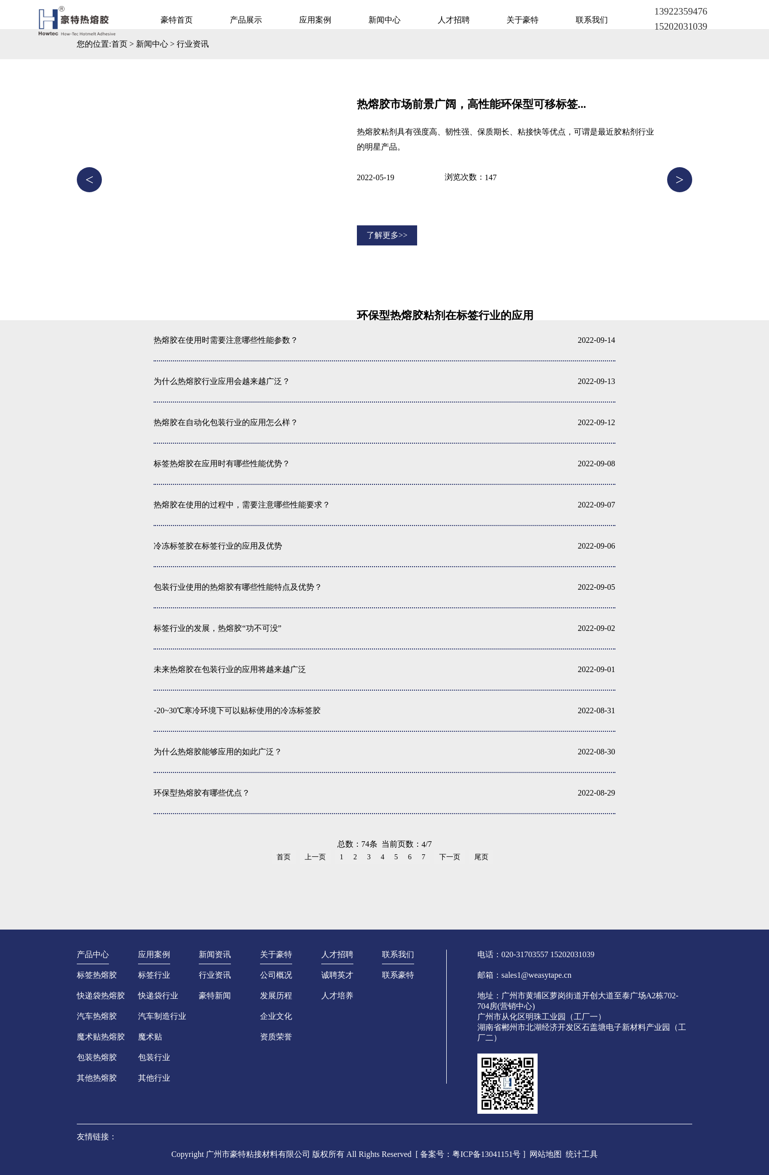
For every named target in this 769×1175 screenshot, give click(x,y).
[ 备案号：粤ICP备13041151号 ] (471, 1154)
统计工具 (582, 1154)
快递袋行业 (158, 995)
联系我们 (592, 20)
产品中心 (93, 954)
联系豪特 (398, 975)
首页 (119, 44)
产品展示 (246, 20)
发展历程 (276, 995)
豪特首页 (177, 20)
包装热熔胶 (97, 1057)
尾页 (481, 857)
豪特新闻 (215, 995)
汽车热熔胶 (97, 1016)
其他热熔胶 (97, 1078)
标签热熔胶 (97, 975)
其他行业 (154, 1078)
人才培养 (337, 995)
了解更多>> (387, 235)
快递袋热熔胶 (101, 995)
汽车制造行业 (162, 1016)
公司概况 (276, 975)
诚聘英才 (337, 975)
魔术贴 (150, 1036)
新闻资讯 (215, 954)
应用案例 (315, 20)
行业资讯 (193, 44)
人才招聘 (454, 20)
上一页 (315, 857)
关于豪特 (522, 20)
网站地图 (546, 1154)
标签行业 (154, 975)
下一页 (449, 857)
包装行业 (154, 1057)
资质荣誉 (276, 1036)
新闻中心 (384, 20)
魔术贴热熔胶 (101, 1036)
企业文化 (276, 1016)
